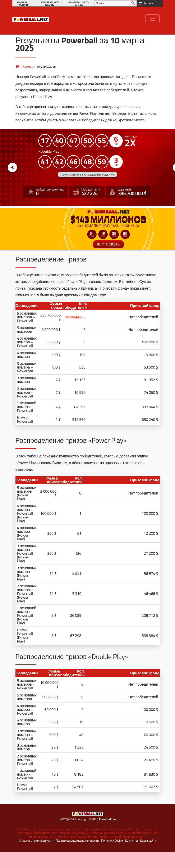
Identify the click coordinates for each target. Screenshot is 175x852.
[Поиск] (115, 3)
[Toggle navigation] (153, 18)
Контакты (131, 840)
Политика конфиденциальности (77, 840)
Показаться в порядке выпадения (87, 174)
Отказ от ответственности (36, 840)
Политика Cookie (112, 840)
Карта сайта (148, 840)
